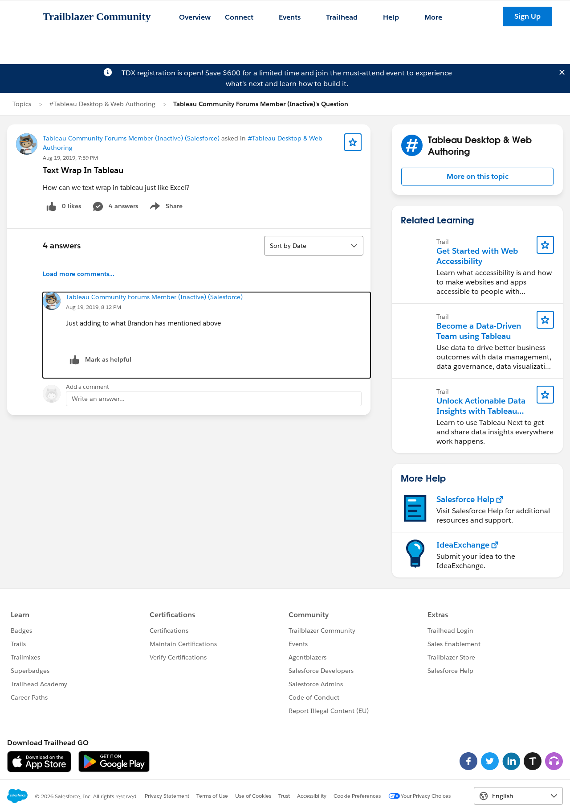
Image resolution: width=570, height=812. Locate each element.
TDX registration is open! (163, 73)
